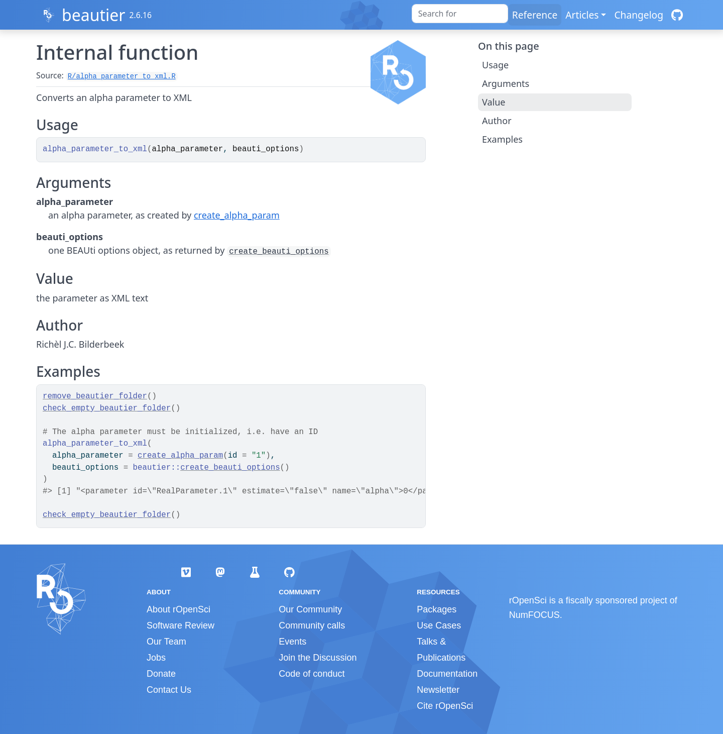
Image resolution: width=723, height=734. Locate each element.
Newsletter (438, 690)
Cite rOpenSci (445, 706)
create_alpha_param (237, 215)
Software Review (180, 625)
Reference (534, 15)
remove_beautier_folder (95, 396)
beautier (94, 15)
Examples (502, 139)
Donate (161, 674)
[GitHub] (677, 15)
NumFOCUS (534, 615)
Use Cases (439, 625)
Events (292, 642)
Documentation (447, 674)
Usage (495, 65)
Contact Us (169, 690)
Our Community (310, 609)
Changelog (638, 15)
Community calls (312, 625)
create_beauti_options (278, 251)
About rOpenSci (178, 609)
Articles (581, 15)
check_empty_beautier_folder (107, 408)
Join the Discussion (317, 658)
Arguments (505, 83)
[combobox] (460, 13)
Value (493, 102)
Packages (436, 609)
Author (497, 121)
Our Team (166, 642)
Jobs (156, 658)
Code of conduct (311, 674)
